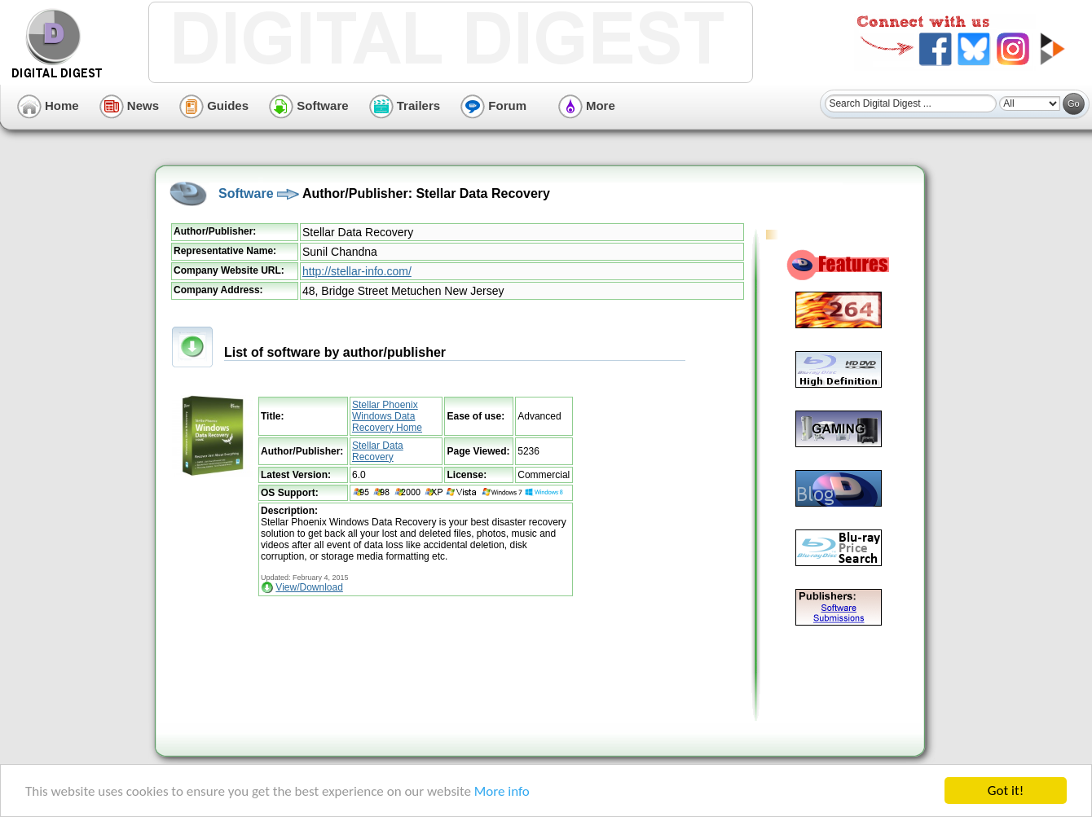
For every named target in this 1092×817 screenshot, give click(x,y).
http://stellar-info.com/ (357, 271)
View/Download (309, 587)
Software (309, 105)
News (129, 105)
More (586, 105)
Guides (214, 105)
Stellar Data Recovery (377, 451)
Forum (493, 105)
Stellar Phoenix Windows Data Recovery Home (387, 416)
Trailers (405, 105)
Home (48, 105)
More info (502, 791)
